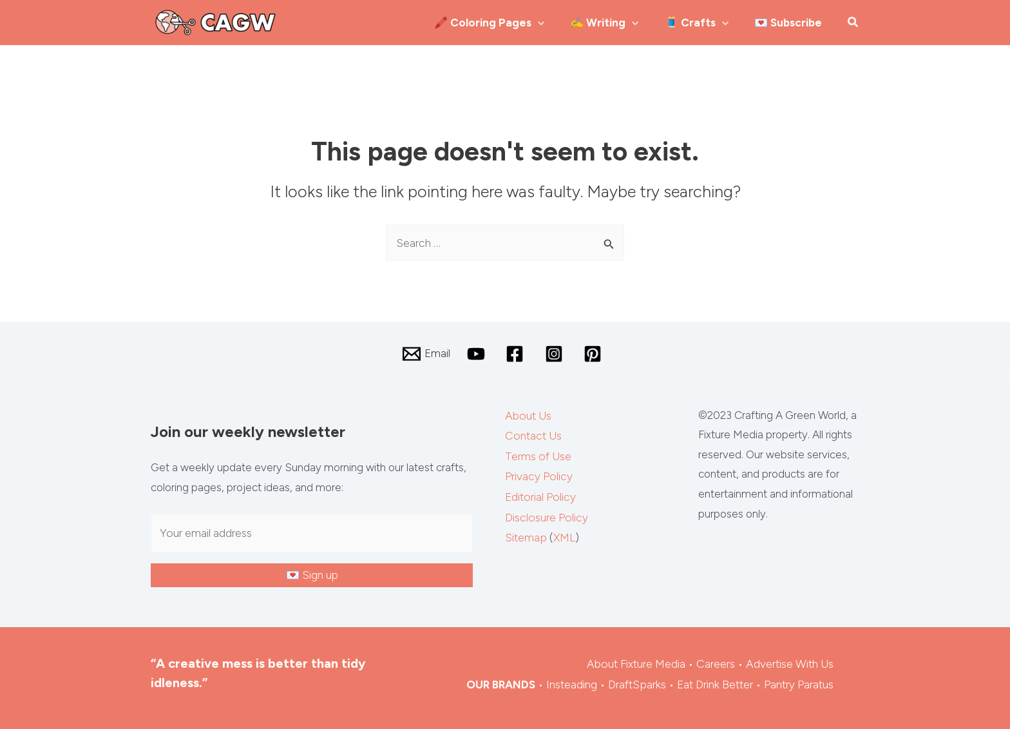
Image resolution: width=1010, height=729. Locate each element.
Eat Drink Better (716, 681)
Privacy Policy (537, 473)
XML (564, 532)
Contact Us (532, 433)
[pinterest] (592, 353)
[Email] (425, 353)
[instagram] (553, 353)
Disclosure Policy (545, 513)
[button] (853, 24)
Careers (717, 662)
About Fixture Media (638, 662)
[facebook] (515, 353)
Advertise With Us (790, 662)
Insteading (573, 681)
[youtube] (477, 353)
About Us (527, 414)
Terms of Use (538, 453)
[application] (584, 22)
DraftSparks (638, 681)
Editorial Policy (539, 493)
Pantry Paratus (799, 681)
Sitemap (525, 532)
